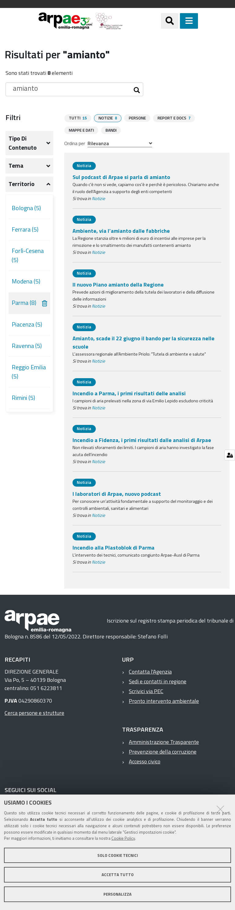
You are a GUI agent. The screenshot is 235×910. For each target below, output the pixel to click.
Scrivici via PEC (146, 691)
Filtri (13, 117)
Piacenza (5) (27, 324)
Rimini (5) (23, 397)
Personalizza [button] (117, 894)
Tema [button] (16, 165)
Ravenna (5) (27, 345)
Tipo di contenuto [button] (23, 143)
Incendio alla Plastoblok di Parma (114, 547)
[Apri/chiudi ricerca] (169, 21)
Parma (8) (24, 302)
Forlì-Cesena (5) (28, 255)
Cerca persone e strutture (34, 712)
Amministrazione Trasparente (164, 741)
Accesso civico (144, 761)
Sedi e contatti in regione (157, 681)
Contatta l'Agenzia (150, 671)
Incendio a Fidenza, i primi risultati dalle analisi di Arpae (142, 440)
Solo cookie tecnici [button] (117, 855)
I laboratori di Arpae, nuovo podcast (117, 493)
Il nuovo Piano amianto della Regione (118, 284)
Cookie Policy (123, 838)
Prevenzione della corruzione (162, 751)
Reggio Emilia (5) (29, 372)
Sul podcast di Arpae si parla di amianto (121, 177)
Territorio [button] (22, 183)
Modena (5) (26, 281)
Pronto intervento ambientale (164, 700)
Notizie (98, 198)
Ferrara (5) (25, 229)
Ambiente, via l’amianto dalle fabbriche (121, 230)
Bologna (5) (26, 208)
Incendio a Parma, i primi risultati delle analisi (129, 393)
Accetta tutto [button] (118, 875)
